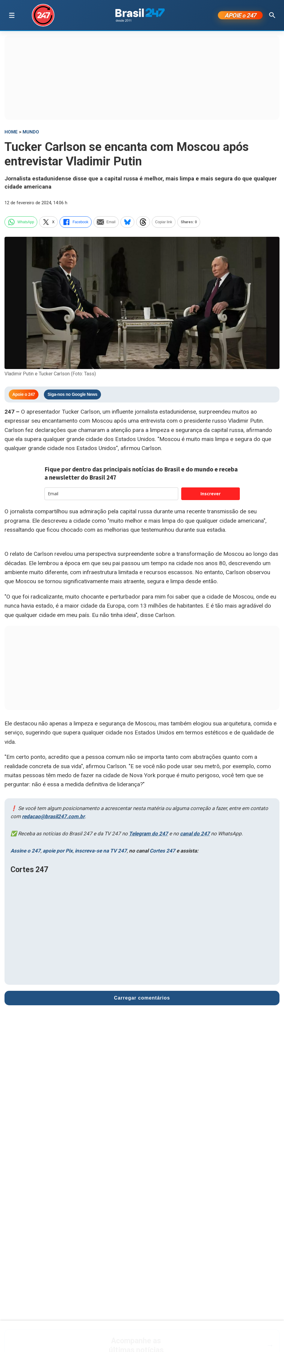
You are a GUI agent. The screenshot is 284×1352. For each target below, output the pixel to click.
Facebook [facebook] (75, 222)
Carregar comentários (142, 997)
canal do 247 (195, 834)
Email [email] (106, 222)
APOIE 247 (240, 15)
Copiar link (163, 222)
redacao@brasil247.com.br (53, 816)
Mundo (31, 132)
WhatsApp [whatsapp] (21, 222)
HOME (11, 132)
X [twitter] (48, 222)
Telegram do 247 (148, 834)
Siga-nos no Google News (72, 394)
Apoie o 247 (23, 394)
